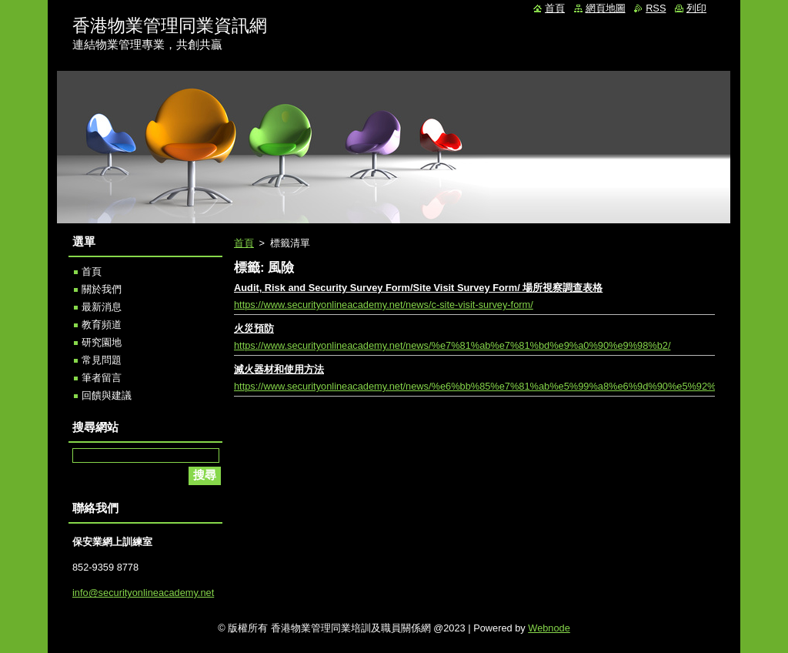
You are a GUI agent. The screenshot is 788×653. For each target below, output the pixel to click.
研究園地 (102, 342)
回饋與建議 (107, 395)
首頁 (244, 243)
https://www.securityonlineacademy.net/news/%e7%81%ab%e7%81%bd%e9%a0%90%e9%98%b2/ (452, 345)
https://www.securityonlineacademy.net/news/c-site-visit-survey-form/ (383, 304)
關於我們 (102, 289)
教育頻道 (102, 324)
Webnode (549, 628)
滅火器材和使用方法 (279, 369)
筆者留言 (102, 377)
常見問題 (102, 360)
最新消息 (102, 307)
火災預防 (254, 328)
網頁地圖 (606, 8)
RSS (656, 8)
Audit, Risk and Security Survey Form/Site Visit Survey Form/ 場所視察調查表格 (418, 287)
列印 (696, 8)
